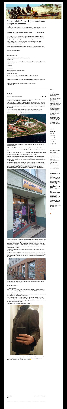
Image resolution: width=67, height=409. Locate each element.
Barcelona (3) (52, 137)
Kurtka (9, 94)
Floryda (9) (52, 141)
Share (8, 397)
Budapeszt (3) (53, 139)
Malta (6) (52, 133)
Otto (12, 96)
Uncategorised (43, 96)
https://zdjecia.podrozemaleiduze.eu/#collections (16, 70)
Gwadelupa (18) (53, 145)
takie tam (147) (53, 131)
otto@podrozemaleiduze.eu (12, 55)
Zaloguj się (52, 208)
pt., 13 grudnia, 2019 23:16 (17, 96)
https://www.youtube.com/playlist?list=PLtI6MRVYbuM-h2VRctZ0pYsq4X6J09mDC (22, 75)
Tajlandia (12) (52, 135)
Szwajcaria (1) (53, 143)
